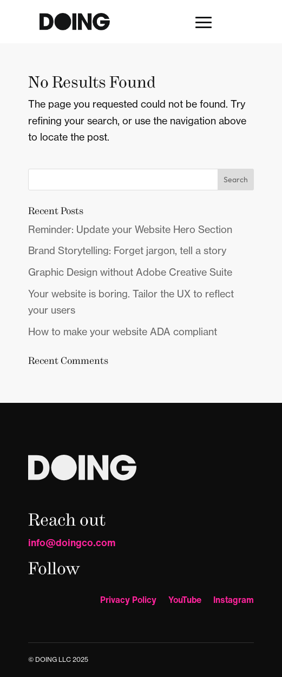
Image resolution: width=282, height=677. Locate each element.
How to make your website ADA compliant (122, 332)
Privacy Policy (128, 601)
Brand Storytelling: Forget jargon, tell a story (127, 250)
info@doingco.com (72, 542)
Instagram (233, 601)
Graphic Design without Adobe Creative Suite (130, 272)
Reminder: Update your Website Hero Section (130, 229)
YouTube (184, 601)
